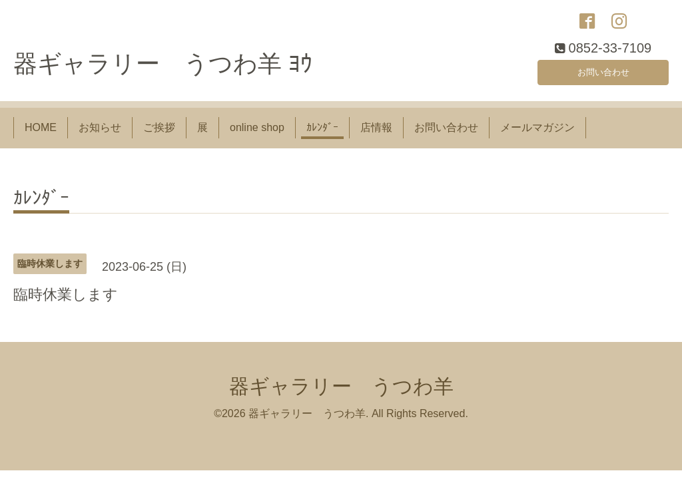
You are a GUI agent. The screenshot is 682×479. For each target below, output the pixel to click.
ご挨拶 (159, 134)
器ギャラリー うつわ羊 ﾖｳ (162, 70)
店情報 (376, 134)
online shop (257, 134)
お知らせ (100, 134)
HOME (41, 134)
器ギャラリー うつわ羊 (341, 393)
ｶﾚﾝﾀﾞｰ (322, 134)
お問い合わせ (603, 76)
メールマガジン (537, 134)
